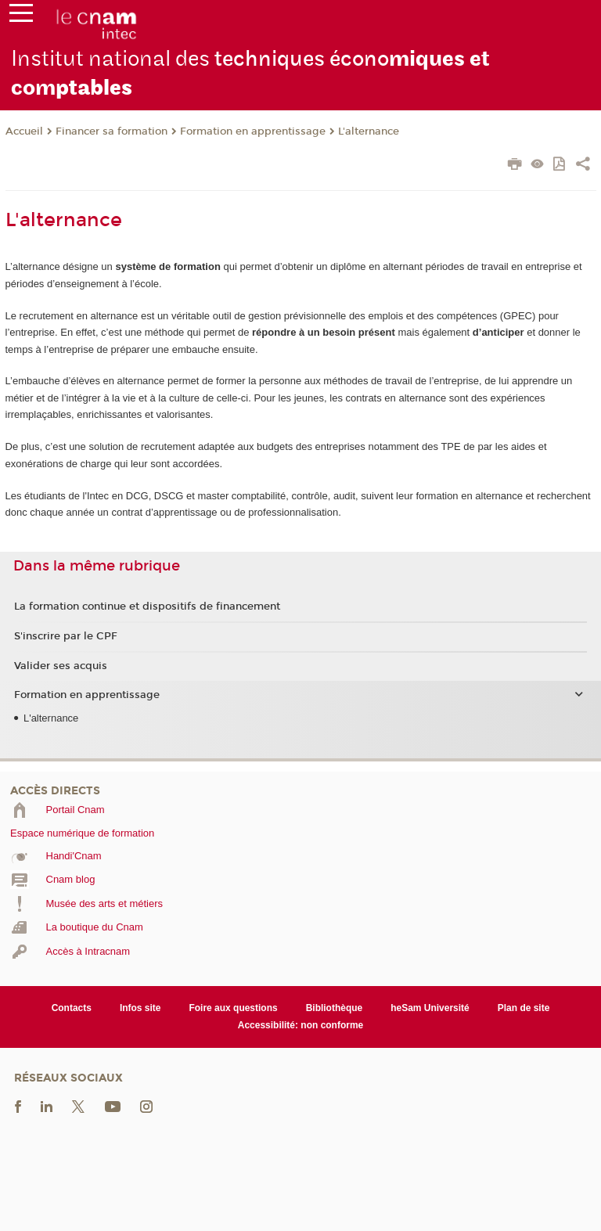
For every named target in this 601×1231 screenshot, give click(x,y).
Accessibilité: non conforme (301, 1025)
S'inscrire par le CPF (65, 636)
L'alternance (368, 131)
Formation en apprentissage (253, 131)
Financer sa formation (111, 131)
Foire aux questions (233, 1007)
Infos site (140, 1007)
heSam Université (430, 1007)
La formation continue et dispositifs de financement (147, 606)
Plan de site (524, 1007)
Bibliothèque (334, 1007)
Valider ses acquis (60, 666)
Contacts (72, 1007)
